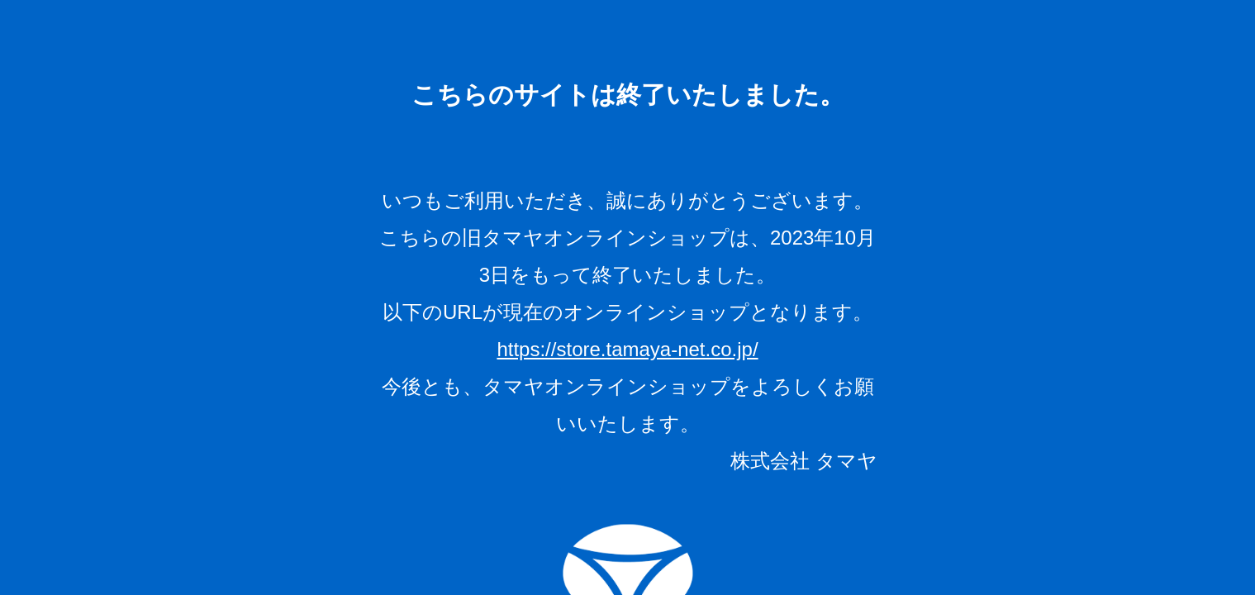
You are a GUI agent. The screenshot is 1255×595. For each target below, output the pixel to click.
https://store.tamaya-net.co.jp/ (627, 349)
